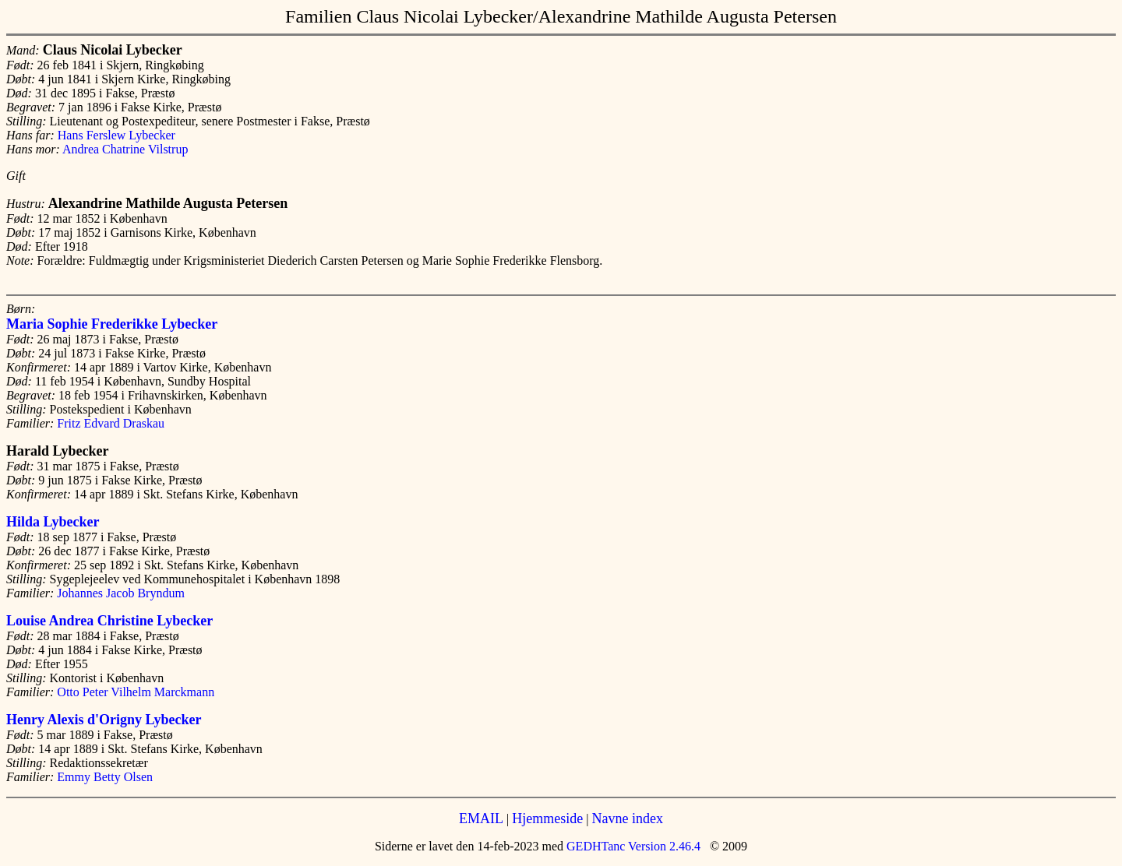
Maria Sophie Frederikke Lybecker (111, 324)
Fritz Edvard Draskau (110, 423)
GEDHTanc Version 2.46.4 (631, 846)
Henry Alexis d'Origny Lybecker (104, 719)
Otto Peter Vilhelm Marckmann (135, 692)
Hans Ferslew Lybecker (116, 135)
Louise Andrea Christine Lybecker (109, 620)
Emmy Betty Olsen (105, 776)
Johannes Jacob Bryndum (121, 593)
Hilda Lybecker (53, 522)
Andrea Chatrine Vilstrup (125, 149)
